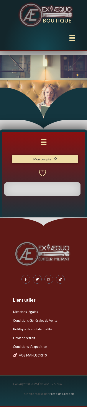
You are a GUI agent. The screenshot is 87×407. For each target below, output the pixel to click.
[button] (72, 38)
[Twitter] (37, 279)
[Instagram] (48, 279)
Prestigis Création (61, 393)
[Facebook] (25, 279)
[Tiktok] (60, 279)
